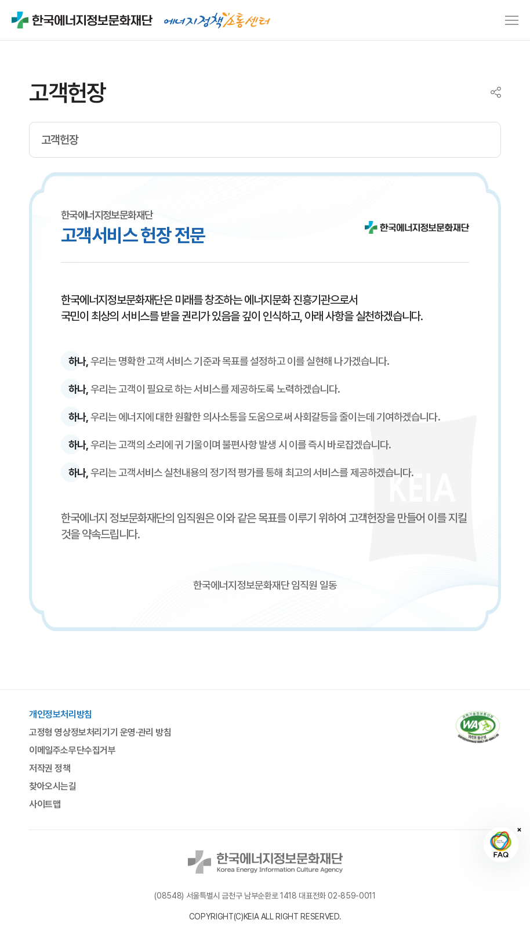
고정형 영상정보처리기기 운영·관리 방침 (100, 732)
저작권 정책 (50, 768)
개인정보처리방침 (60, 714)
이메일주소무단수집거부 (72, 750)
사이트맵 (44, 804)
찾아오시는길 (53, 786)
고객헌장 (59, 140)
